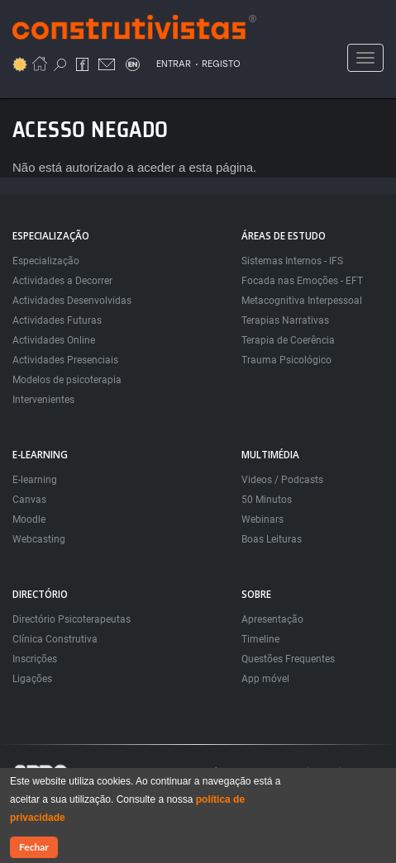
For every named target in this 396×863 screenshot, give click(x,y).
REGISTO (221, 64)
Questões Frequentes (288, 659)
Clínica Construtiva (55, 639)
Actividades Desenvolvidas (71, 300)
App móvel (265, 679)
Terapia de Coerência (288, 340)
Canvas (29, 499)
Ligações (32, 679)
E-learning (34, 480)
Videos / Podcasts (282, 480)
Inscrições (34, 659)
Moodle (28, 519)
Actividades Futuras (57, 320)
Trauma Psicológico (286, 360)
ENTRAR (173, 64)
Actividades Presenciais (65, 360)
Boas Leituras (271, 539)
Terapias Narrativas (285, 320)
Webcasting (38, 539)
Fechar (34, 848)
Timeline (260, 639)
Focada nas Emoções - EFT (302, 281)
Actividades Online (53, 340)
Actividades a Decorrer (62, 281)
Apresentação (272, 619)
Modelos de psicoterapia (67, 380)
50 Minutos (266, 499)
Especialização (45, 261)
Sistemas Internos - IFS (292, 261)
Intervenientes (43, 399)
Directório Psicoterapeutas (71, 619)
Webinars (262, 519)
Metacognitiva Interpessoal (301, 300)
